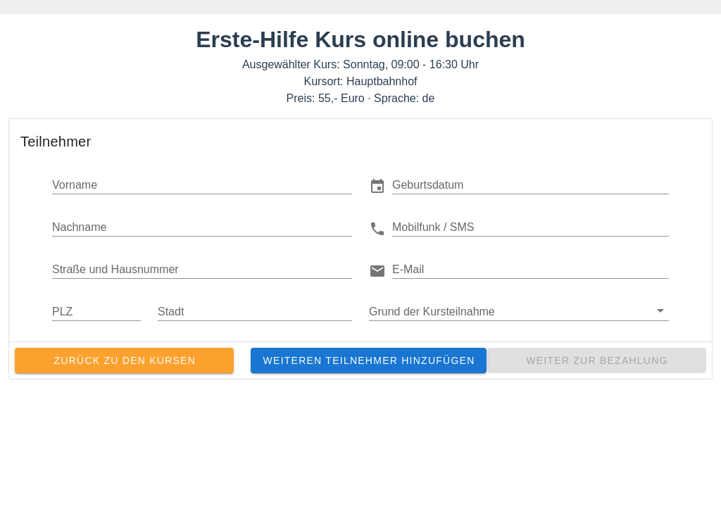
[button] (530, 184)
